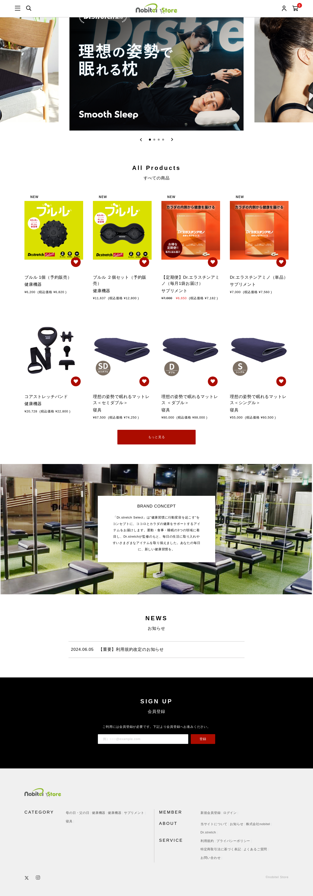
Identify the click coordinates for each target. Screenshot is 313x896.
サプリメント (134, 813)
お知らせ (236, 824)
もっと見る (156, 437)
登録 (203, 739)
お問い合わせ (211, 858)
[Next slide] (172, 139)
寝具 (69, 821)
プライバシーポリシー (233, 841)
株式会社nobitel (258, 824)
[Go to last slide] (141, 139)
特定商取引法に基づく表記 (221, 849)
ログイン (230, 813)
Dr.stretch (208, 832)
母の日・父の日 (77, 813)
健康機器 (98, 813)
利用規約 (207, 841)
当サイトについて (214, 824)
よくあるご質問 (255, 849)
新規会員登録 (211, 813)
